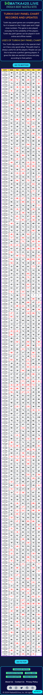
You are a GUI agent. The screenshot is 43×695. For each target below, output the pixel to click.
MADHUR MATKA (21, 669)
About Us (9, 682)
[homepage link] (21, 3)
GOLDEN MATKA (14, 673)
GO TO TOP (21, 662)
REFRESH (37, 692)
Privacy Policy (32, 682)
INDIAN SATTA (13, 677)
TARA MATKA (30, 677)
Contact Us (19, 682)
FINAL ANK (31, 673)
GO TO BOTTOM (21, 65)
